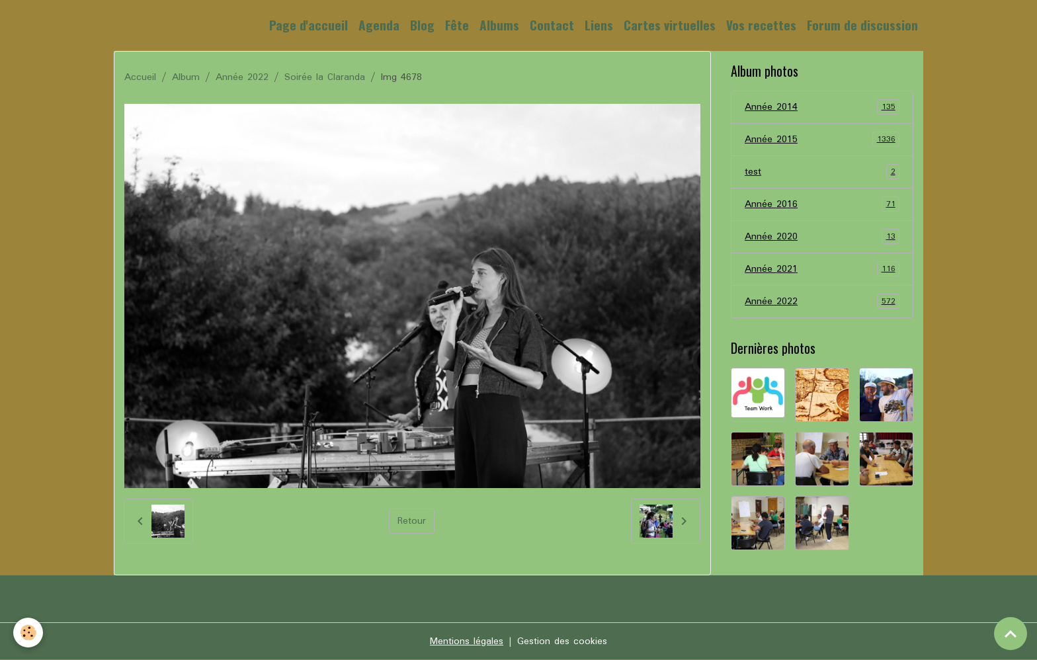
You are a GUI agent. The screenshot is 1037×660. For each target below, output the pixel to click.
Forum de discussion (862, 24)
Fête (457, 24)
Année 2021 (822, 269)
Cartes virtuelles (670, 24)
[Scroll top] (1010, 633)
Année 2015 (822, 139)
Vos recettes (761, 24)
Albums (499, 24)
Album (186, 77)
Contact (552, 24)
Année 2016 (822, 204)
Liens (599, 24)
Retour (411, 521)
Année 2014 (822, 107)
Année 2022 (242, 77)
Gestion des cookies (562, 641)
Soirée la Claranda (324, 77)
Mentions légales (466, 641)
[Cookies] (28, 632)
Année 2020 (822, 237)
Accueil (140, 77)
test (822, 172)
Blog (422, 24)
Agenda (378, 24)
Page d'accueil (308, 24)
